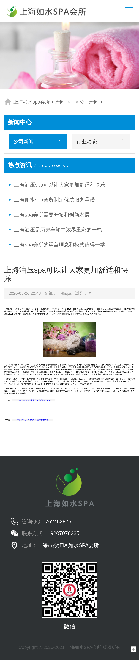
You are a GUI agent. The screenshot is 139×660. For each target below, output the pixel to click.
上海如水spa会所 (31, 102)
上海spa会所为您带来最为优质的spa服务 (33, 400)
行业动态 (86, 141)
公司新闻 (89, 102)
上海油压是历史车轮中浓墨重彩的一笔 (58, 230)
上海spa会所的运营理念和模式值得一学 (59, 244)
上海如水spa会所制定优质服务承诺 (54, 200)
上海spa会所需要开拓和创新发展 (52, 215)
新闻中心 (64, 102)
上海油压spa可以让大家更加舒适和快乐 (59, 185)
